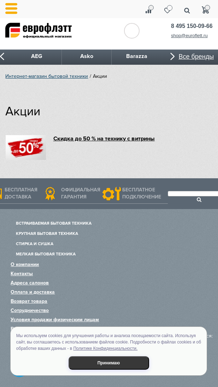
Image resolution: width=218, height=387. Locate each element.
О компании (25, 264)
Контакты (22, 274)
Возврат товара (29, 301)
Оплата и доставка (33, 292)
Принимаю (109, 362)
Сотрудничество (30, 310)
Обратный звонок (132, 31)
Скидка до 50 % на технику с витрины (104, 138)
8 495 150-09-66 (191, 26)
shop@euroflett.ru (189, 35)
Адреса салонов (30, 283)
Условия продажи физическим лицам (55, 320)
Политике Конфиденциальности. (105, 348)
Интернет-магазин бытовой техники (46, 76)
